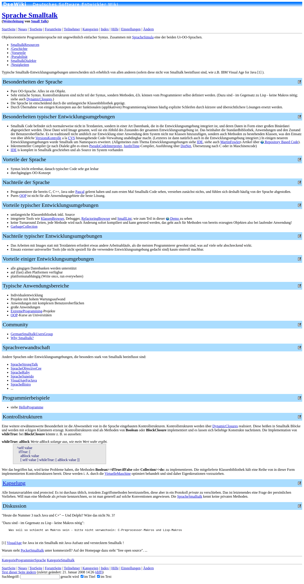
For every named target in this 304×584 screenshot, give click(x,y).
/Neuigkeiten (20, 65)
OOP (23, 196)
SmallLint (124, 218)
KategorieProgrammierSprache (24, 561)
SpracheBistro (21, 384)
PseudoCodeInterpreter (105, 146)
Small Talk (39, 21)
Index (105, 29)
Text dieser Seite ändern (19, 573)
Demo (173, 218)
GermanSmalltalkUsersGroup (32, 334)
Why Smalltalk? (22, 338)
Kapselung (14, 483)
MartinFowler (230, 142)
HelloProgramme (31, 407)
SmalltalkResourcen (25, 45)
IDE (200, 142)
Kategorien (90, 29)
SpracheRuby (20, 372)
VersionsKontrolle (48, 138)
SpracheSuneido (22, 376)
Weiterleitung (13, 21)
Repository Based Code (279, 142)
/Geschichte (19, 49)
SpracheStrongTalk (24, 364)
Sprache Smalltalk (30, 15)
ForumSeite (53, 29)
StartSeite (9, 29)
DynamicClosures (39, 99)
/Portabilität (19, 57)
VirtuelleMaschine (118, 473)
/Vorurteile (18, 53)
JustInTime (131, 146)
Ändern (148, 29)
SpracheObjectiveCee (26, 368)
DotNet (186, 146)
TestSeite (35, 29)
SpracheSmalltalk (189, 496)
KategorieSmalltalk (60, 561)
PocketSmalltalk (32, 552)
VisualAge (14, 544)
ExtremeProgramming (26, 311)
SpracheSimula (143, 37)
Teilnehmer (72, 29)
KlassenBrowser (52, 218)
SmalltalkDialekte (23, 61)
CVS (71, 138)
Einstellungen (131, 29)
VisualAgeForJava (24, 380)
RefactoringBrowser (95, 218)
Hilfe (115, 29)
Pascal (79, 192)
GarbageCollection (24, 226)
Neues (22, 29)
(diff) (98, 573)
